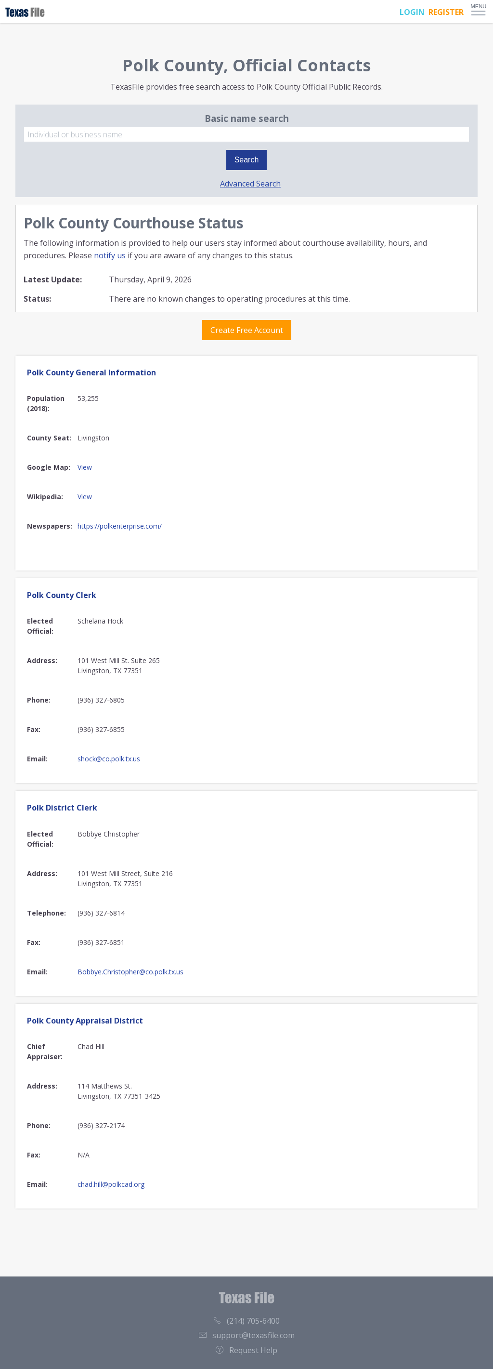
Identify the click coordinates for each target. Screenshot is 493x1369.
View (85, 467)
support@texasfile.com (247, 1335)
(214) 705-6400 (246, 1321)
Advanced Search (250, 183)
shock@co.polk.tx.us (109, 758)
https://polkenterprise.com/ (120, 526)
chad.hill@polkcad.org (111, 1184)
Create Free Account (246, 330)
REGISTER (446, 12)
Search (246, 160)
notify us (110, 255)
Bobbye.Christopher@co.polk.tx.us (130, 971)
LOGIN (412, 12)
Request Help (246, 1350)
